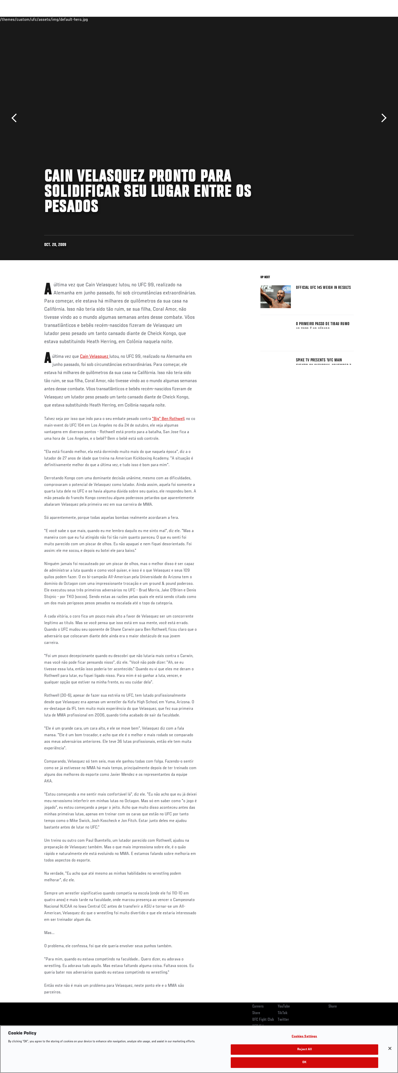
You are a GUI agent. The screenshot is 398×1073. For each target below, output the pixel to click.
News (102, 19)
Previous (15, 118)
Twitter (283, 1019)
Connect (275, 19)
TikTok (283, 1013)
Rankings (60, 19)
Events (38, 19)
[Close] (389, 1048)
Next (382, 118)
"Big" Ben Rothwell (168, 419)
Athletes (82, 19)
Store (256, 1013)
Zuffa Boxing (320, 19)
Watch (295, 19)
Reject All (304, 1049)
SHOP (342, 19)
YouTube (284, 1006)
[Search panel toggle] (356, 19)
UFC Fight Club (263, 1019)
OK (304, 1062)
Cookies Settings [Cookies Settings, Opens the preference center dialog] (304, 1036)
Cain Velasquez (94, 356)
